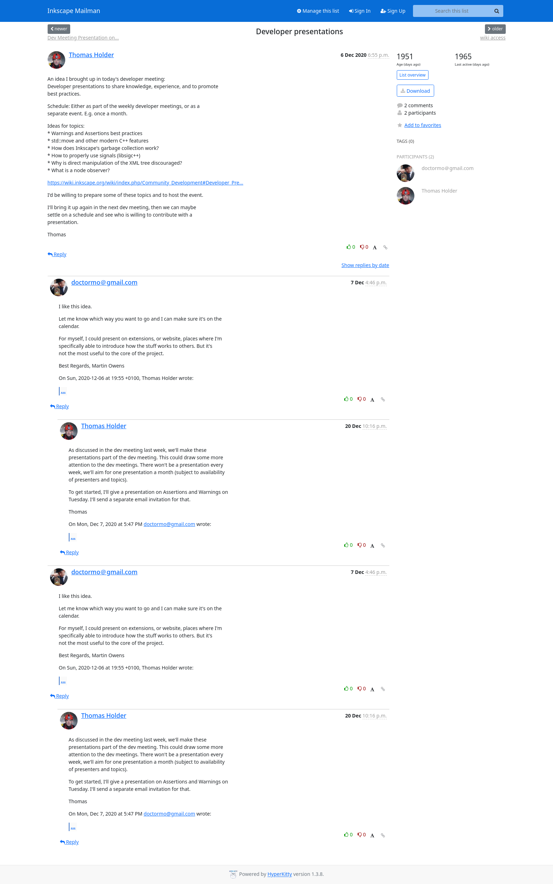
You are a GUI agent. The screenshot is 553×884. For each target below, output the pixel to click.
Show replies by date (365, 265)
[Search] (497, 11)
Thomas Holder (91, 54)
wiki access (493, 37)
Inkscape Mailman (74, 11)
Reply (57, 254)
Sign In (360, 10)
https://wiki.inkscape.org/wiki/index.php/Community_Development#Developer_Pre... (145, 182)
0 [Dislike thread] (364, 246)
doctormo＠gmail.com (104, 282)
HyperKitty (279, 874)
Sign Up (393, 10)
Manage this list (318, 10)
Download (415, 90)
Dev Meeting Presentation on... (83, 37)
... (63, 391)
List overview (413, 75)
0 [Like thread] (351, 246)
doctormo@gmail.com (169, 524)
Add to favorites (419, 125)
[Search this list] (452, 11)
